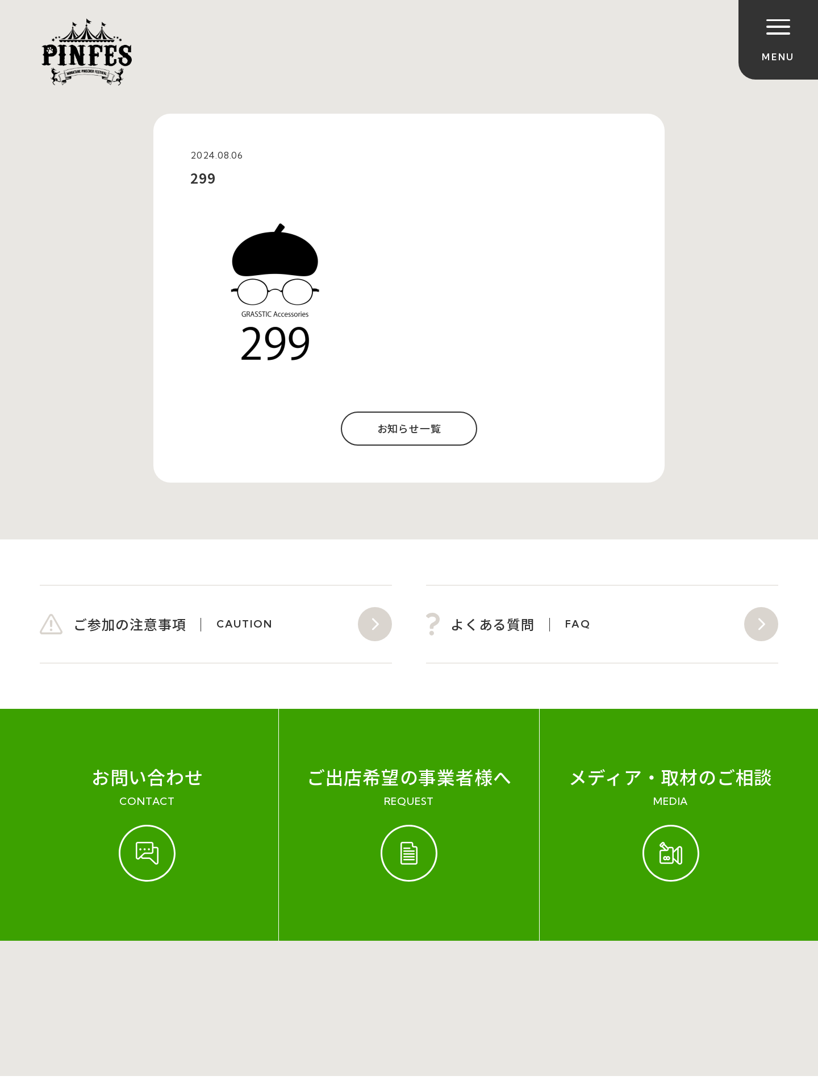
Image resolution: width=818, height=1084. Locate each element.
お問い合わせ (201, 977)
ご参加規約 (66, 977)
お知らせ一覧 (409, 428)
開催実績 (131, 977)
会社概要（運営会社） (302, 977)
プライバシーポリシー (425, 977)
